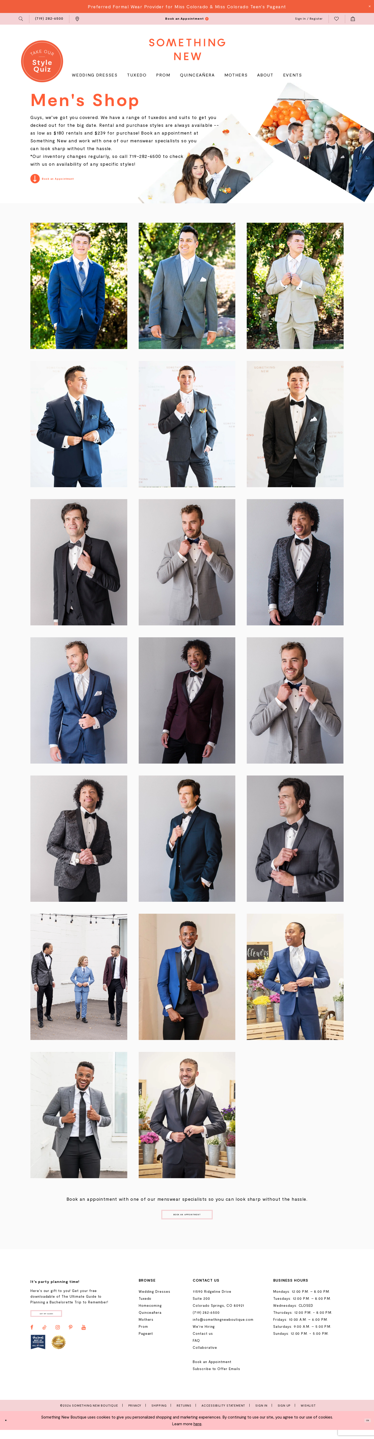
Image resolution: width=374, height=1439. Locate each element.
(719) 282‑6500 (206, 1321)
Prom (143, 1335)
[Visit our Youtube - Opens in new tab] (84, 1340)
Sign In (261, 1414)
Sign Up (284, 1414)
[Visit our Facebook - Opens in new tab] (31, 1340)
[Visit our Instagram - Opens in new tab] (58, 1340)
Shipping (158, 1414)
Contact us (203, 1342)
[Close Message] (369, 6)
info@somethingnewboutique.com (223, 1328)
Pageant (146, 1342)
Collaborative (205, 1356)
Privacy (135, 1414)
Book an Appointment (187, 1221)
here (197, 1433)
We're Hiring (204, 1335)
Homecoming (150, 1314)
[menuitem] (21, 19)
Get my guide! (59, 1324)
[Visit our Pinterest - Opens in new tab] (70, 1340)
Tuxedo (145, 1307)
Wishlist (308, 1414)
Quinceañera (150, 1321)
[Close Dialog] (8, 1429)
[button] (21, 19)
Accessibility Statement (223, 1414)
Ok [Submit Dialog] (365, 1429)
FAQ (196, 1349)
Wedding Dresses (154, 1300)
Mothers (146, 1328)
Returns (184, 1414)
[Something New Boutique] (187, 49)
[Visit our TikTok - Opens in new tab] (44, 1340)
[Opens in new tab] (38, 1355)
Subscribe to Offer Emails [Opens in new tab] (216, 1378)
